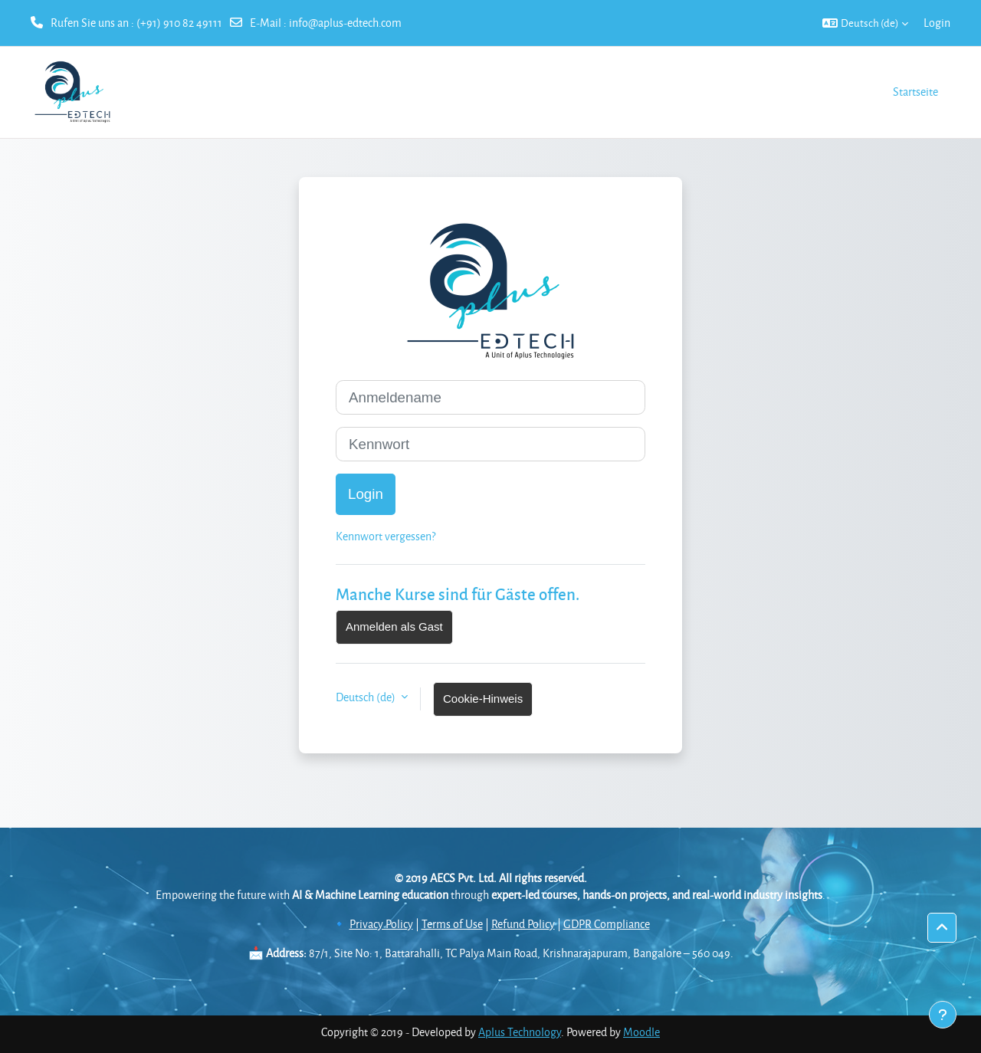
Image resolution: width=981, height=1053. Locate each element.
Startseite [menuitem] (915, 92)
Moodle (641, 1032)
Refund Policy (523, 924)
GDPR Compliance (606, 924)
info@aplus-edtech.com (345, 23)
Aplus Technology (519, 1032)
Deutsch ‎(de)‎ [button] (367, 697)
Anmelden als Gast (394, 626)
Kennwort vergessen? (385, 536)
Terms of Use (452, 924)
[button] (865, 23)
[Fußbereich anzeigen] (942, 1014)
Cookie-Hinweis (483, 698)
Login (937, 23)
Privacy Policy (381, 924)
